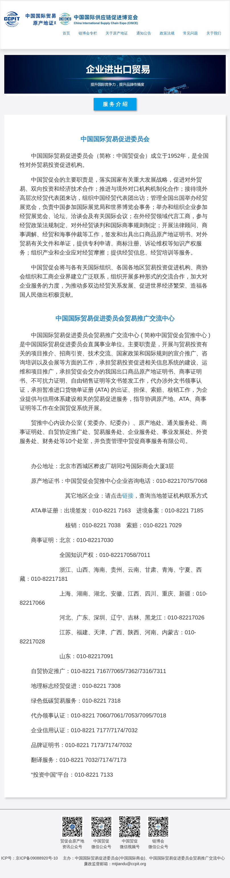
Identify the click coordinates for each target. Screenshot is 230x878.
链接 (128, 496)
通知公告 (143, 33)
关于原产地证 (117, 33)
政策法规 (167, 33)
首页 (66, 33)
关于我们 (213, 33)
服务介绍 (116, 104)
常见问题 (190, 33)
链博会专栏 (88, 33)
